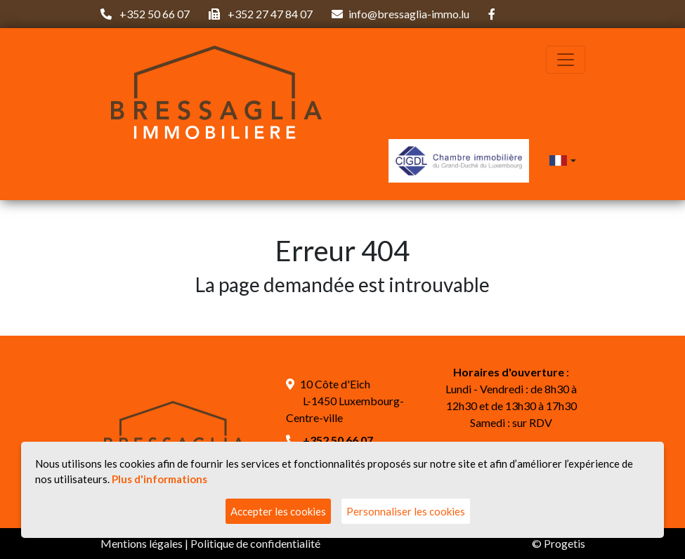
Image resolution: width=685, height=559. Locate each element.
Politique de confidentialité (255, 543)
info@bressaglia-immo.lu (408, 13)
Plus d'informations (159, 479)
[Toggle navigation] (565, 60)
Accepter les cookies (278, 511)
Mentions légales (141, 543)
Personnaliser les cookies (405, 511)
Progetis (564, 543)
